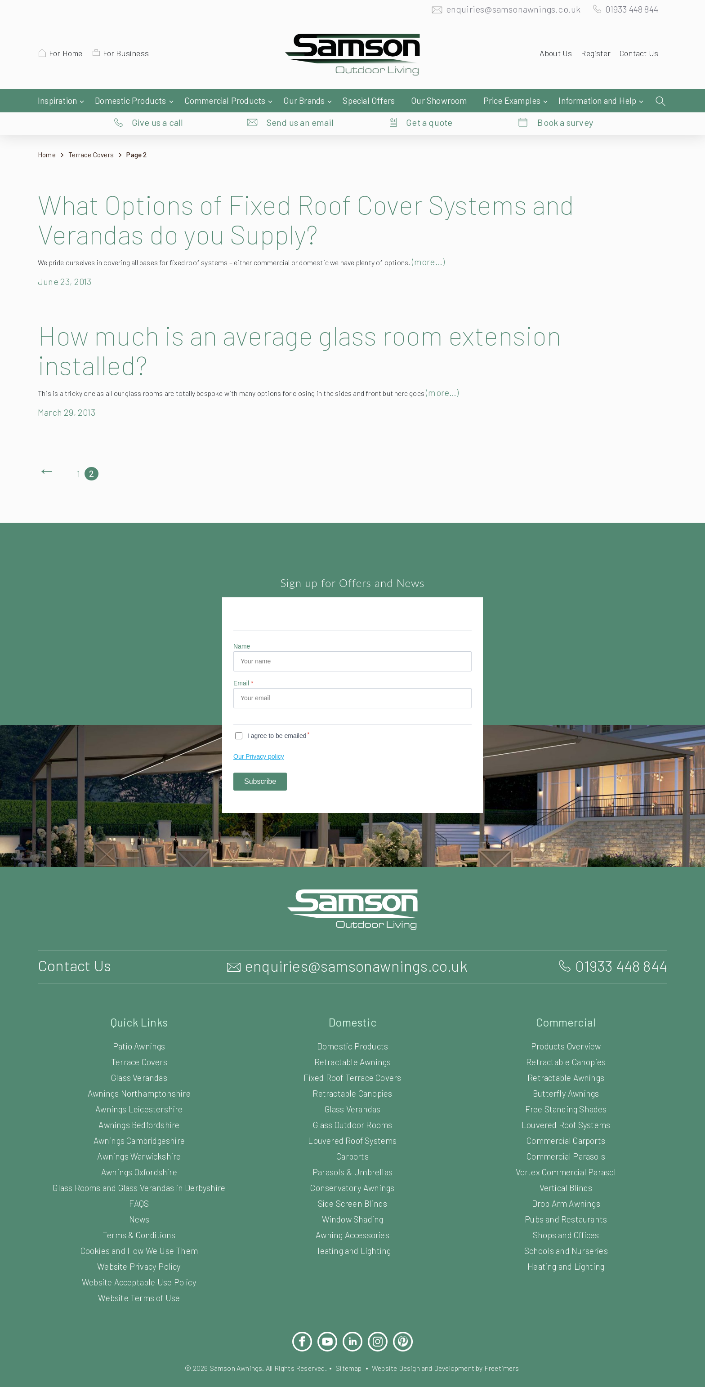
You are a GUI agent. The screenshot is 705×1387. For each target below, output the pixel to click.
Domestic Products (352, 1028)
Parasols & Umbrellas (353, 1154)
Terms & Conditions (139, 1217)
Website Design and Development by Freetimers (452, 1350)
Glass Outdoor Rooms (352, 1106)
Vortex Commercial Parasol (566, 1154)
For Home (67, 55)
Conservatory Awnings (352, 1169)
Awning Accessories (352, 1217)
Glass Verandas (139, 1059)
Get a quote (429, 101)
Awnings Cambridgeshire (139, 1122)
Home (47, 137)
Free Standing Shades (565, 1091)
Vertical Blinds (565, 1169)
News (139, 1201)
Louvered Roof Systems (352, 1122)
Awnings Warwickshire (139, 1138)
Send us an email (300, 101)
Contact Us (637, 55)
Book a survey (565, 101)
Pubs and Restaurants (566, 1201)
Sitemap (348, 1350)
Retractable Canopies (353, 1075)
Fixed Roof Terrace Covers (353, 1059)
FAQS (139, 1185)
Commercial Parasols (565, 1138)
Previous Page (47, 455)
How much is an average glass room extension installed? (317, 331)
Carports (352, 1138)
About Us (552, 55)
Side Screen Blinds (352, 1185)
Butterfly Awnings (565, 1075)
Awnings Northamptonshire (139, 1075)
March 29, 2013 (70, 394)
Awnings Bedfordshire (139, 1106)
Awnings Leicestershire (139, 1091)
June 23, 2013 (67, 263)
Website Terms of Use (139, 1280)
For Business (130, 55)
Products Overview (565, 1028)
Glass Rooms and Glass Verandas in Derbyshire (138, 1169)
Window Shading (352, 1201)
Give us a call (157, 101)
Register (592, 55)
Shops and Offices (565, 1217)
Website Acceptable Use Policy (139, 1264)
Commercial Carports (566, 1122)
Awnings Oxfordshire (139, 1154)
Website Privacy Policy (139, 1248)
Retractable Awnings (353, 1044)
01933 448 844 (627, 11)
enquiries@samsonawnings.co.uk (504, 11)
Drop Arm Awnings (566, 1185)
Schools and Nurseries (566, 1232)
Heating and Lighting (352, 1232)
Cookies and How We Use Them (139, 1232)
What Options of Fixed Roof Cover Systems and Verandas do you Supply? (325, 201)
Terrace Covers (93, 137)
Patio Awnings (139, 1028)
